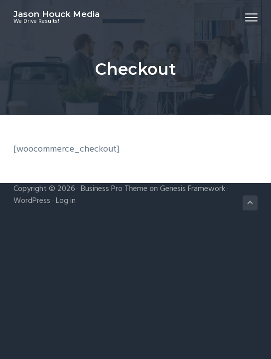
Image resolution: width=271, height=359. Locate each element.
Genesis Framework (192, 188)
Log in (66, 200)
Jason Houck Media (56, 14)
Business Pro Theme (114, 188)
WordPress (31, 200)
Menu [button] (247, 17)
